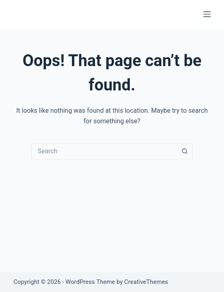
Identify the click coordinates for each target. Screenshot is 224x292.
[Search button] (185, 151)
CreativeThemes (146, 282)
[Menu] (207, 14)
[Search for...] (104, 151)
